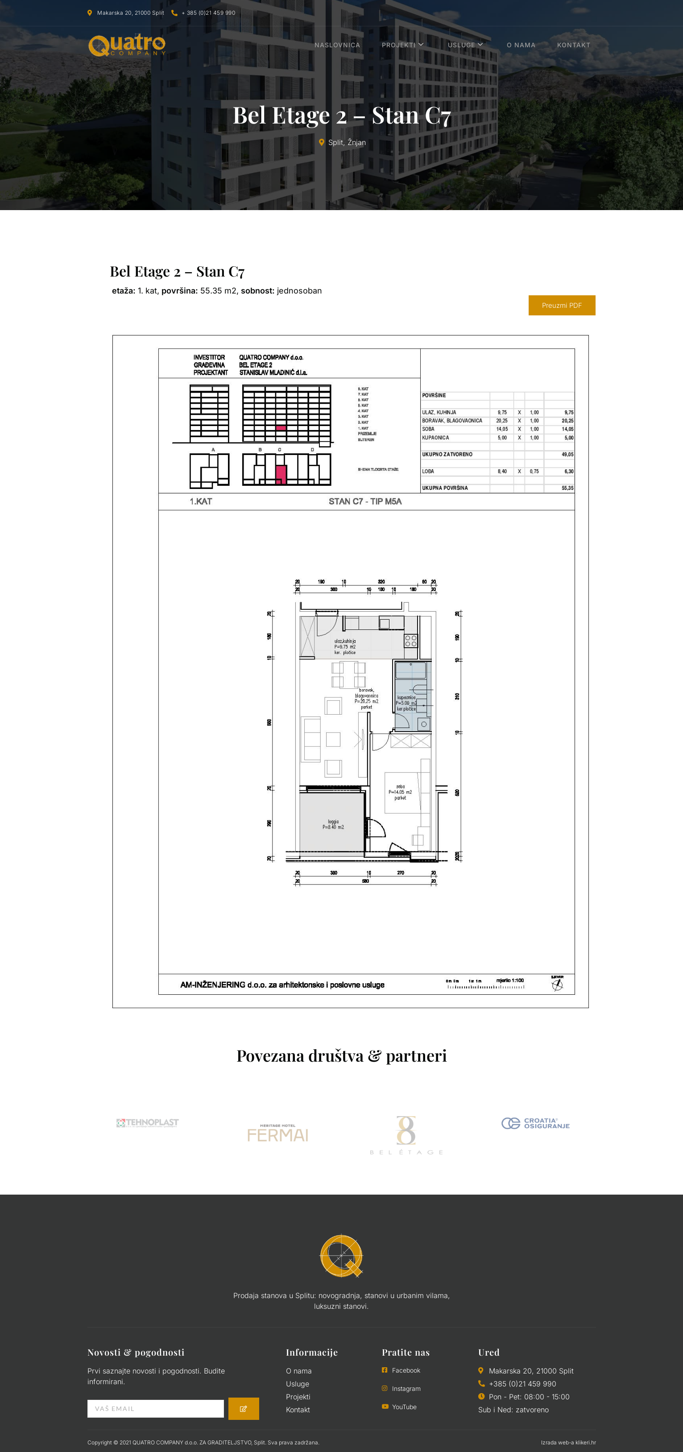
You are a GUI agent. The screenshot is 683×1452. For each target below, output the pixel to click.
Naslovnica (357, 45)
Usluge (477, 45)
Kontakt (579, 45)
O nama (530, 45)
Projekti (418, 45)
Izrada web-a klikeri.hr (568, 1442)
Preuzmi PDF (562, 305)
